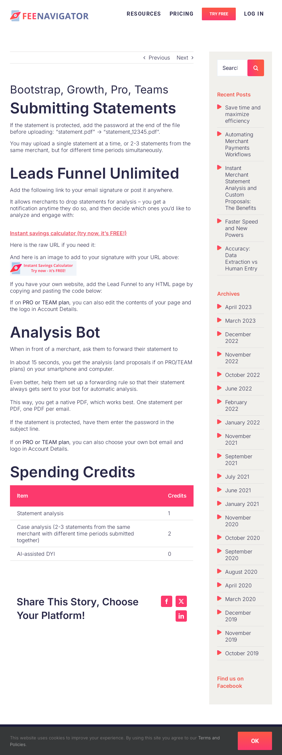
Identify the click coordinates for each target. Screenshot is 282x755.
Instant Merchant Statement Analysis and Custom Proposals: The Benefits (241, 188)
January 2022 (242, 422)
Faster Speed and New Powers (241, 228)
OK (255, 740)
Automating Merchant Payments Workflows (239, 144)
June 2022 (238, 388)
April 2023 (238, 307)
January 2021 (242, 504)
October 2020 (242, 537)
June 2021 (238, 490)
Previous (159, 57)
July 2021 (237, 476)
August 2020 (241, 571)
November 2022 (238, 358)
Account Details (57, 308)
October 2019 (242, 653)
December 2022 (238, 337)
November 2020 (238, 521)
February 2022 (236, 405)
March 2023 (240, 320)
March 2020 (240, 599)
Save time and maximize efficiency (243, 114)
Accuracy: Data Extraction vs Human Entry (241, 258)
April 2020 (238, 585)
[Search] (255, 68)
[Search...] (232, 68)
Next (182, 57)
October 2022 (242, 375)
